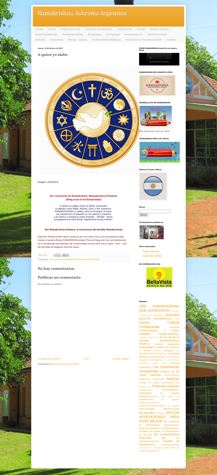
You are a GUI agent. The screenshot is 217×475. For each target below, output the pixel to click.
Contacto (171, 39)
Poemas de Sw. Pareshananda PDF (144, 39)
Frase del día (56, 39)
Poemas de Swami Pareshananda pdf (159, 383)
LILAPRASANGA (171, 375)
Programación (145, 390)
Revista (160, 413)
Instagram (169, 350)
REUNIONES (147, 413)
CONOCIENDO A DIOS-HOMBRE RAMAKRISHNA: (159, 332)
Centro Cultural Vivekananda (159, 324)
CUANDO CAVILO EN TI (149, 337)
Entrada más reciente (49, 358)
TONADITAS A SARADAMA (150, 448)
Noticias (52, 29)
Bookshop (40, 39)
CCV (177, 319)
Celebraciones (124, 29)
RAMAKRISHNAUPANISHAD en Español (159, 406)
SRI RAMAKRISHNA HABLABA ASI (159, 436)
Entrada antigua (120, 358)
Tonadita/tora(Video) (170, 445)
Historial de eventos (157, 34)
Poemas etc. (145, 387)
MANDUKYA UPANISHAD (151, 379)
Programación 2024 (70, 29)
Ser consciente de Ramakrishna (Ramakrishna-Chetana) (74, 259)
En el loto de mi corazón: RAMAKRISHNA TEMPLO (159, 340)
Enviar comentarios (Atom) (65, 364)
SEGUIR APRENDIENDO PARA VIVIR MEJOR (159, 417)
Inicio (86, 358)
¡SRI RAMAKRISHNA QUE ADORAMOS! (159, 308)
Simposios (154, 428)
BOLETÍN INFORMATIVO (155, 318)
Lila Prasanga (113, 34)
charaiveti (174, 327)
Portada (39, 29)
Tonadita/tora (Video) (72, 34)
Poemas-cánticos (165, 386)
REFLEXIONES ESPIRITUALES (159, 409)
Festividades (146, 347)
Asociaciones (94, 34)
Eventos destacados (167, 344)
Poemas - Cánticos (77, 39)
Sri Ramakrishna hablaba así (106, 39)
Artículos (141, 29)
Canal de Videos (152, 255)
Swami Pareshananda (46, 34)
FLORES (157, 351)
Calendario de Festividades (99, 29)
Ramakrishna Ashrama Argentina (82, 13)
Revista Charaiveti (159, 29)
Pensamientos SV (133, 34)
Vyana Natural (150, 251)
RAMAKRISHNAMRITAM (149, 403)
